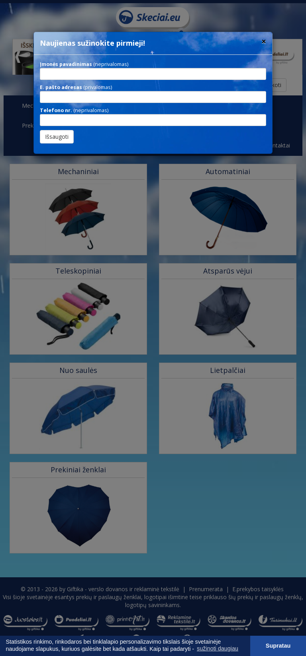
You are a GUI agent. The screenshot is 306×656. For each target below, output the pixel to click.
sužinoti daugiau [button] (217, 648)
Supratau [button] (278, 645)
